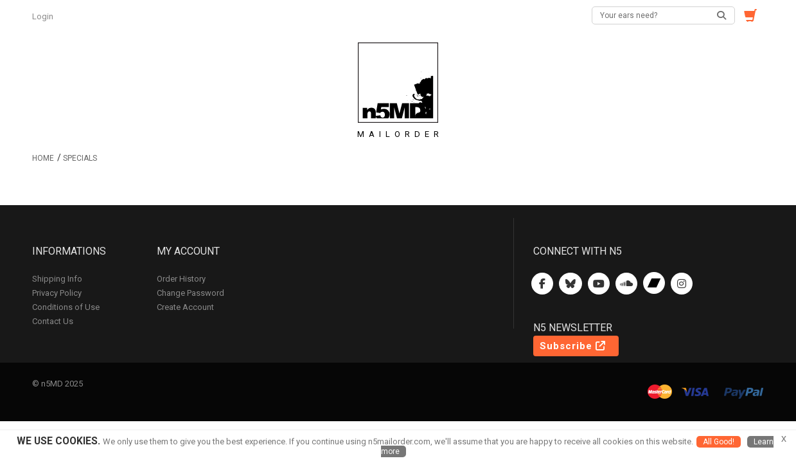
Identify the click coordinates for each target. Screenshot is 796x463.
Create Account (185, 307)
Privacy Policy (57, 293)
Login (43, 16)
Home (43, 158)
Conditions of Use (66, 307)
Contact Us (52, 321)
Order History (181, 279)
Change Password (190, 293)
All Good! (718, 441)
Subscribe (573, 346)
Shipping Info (57, 279)
